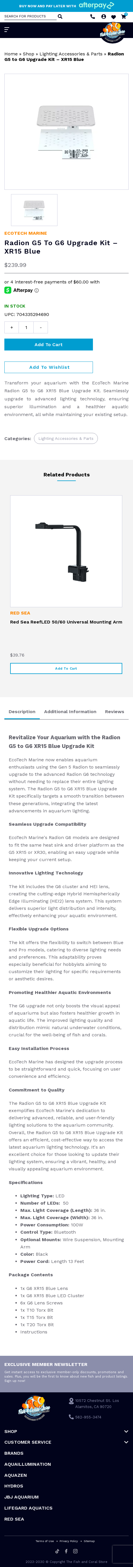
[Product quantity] (26, 327)
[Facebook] (66, 1551)
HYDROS (13, 1486)
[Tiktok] (57, 1551)
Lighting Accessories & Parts (71, 54)
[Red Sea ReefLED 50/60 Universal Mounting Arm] (66, 551)
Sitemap (89, 1541)
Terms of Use (44, 1541)
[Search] (59, 17)
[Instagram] (75, 1551)
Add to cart (49, 344)
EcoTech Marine (25, 233)
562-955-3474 (88, 1417)
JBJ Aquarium (21, 1497)
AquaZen (15, 1475)
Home (11, 54)
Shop (28, 54)
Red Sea (20, 613)
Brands (14, 1453)
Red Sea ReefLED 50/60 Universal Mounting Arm (66, 622)
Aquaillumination (27, 1464)
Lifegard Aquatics (28, 1508)
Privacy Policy (69, 1541)
